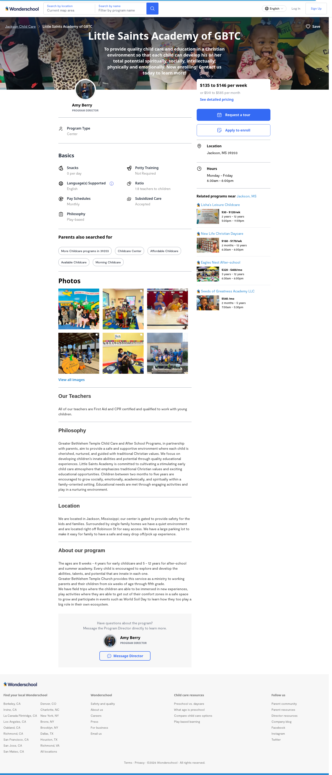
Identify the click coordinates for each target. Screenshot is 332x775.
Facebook (278, 727)
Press (94, 721)
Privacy (140, 762)
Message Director (125, 655)
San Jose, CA (12, 745)
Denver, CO (48, 703)
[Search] (152, 9)
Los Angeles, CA (14, 721)
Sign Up (316, 8)
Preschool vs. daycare (189, 703)
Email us (96, 733)
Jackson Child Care (20, 26)
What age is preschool (189, 709)
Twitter (276, 739)
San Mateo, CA (13, 751)
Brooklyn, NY (49, 727)
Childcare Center (129, 251)
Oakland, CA (11, 727)
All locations (48, 751)
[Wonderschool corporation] (164, 684)
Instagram (278, 733)
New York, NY (49, 715)
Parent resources (283, 709)
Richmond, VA (49, 745)
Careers (96, 715)
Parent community (284, 703)
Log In (296, 8)
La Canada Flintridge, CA (20, 715)
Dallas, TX (46, 733)
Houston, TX (49, 739)
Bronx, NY (47, 721)
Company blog (282, 721)
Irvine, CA (10, 709)
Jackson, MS (247, 196)
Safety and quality (103, 703)
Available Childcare (74, 262)
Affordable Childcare (164, 251)
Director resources (285, 715)
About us (97, 709)
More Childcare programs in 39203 (85, 251)
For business (99, 727)
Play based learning (187, 721)
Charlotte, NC (49, 709)
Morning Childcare (108, 262)
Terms (128, 762)
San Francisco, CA (16, 739)
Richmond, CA (13, 733)
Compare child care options (193, 715)
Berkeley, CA (12, 703)
